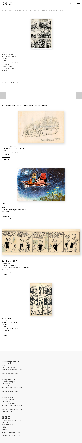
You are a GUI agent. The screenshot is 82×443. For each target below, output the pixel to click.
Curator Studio (15, 435)
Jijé (3, 53)
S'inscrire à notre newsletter (11, 420)
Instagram (6, 417)
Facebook (3, 417)
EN (75, 3)
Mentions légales (7, 425)
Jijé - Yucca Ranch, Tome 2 (56, 10)
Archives (4, 429)
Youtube (9, 417)
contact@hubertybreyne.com (12, 369)
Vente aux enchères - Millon (37, 10)
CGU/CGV (5, 422)
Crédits (4, 427)
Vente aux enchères (21, 10)
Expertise (10, 10)
